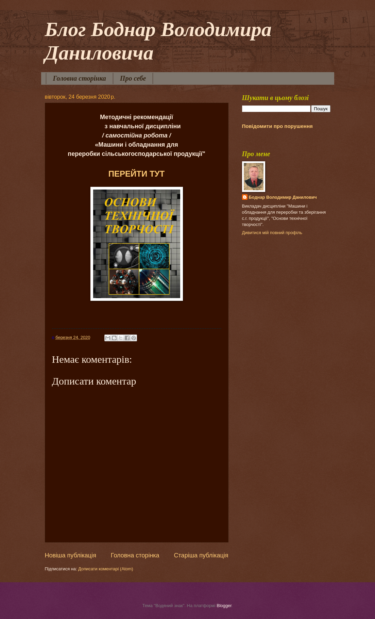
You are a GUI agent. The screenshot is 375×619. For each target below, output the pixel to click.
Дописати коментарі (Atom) (105, 568)
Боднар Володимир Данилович (283, 197)
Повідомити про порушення (277, 126)
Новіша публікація (70, 555)
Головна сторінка (79, 78)
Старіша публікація (201, 555)
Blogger (224, 605)
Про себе (133, 78)
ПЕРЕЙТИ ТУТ (136, 173)
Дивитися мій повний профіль (272, 232)
